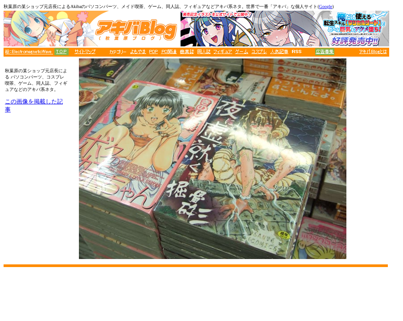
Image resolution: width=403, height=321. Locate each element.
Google (325, 6)
